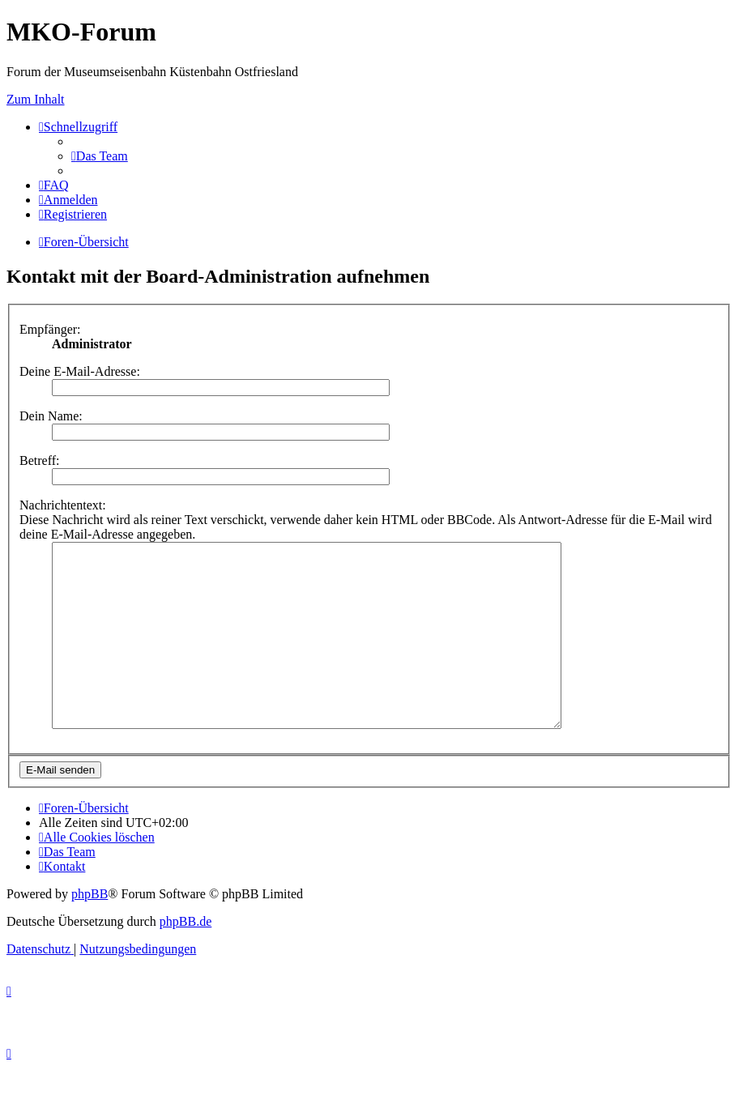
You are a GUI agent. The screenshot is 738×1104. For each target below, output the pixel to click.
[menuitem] (99, 156)
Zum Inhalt (35, 99)
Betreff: (39, 460)
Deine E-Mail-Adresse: (79, 371)
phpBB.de (185, 958)
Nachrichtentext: (62, 505)
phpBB (89, 930)
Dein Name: (51, 416)
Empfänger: (50, 329)
